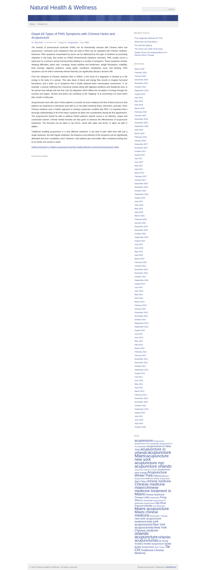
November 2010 (141, 402)
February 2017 (141, 176)
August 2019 (140, 94)
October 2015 (140, 234)
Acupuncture (73, 42)
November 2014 (141, 273)
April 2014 (139, 298)
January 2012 (140, 355)
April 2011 (139, 388)
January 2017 (140, 180)
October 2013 (140, 320)
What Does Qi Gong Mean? (146, 42)
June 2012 (139, 337)
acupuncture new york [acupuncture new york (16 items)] (152, 458)
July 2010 (139, 416)
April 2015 (139, 255)
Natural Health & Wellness (63, 7)
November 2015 (141, 230)
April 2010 (139, 423)
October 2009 (140, 427)
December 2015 (141, 226)
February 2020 (141, 72)
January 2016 (140, 223)
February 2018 (141, 137)
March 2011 (139, 391)
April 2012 (139, 345)
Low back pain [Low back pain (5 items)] (159, 506)
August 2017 (140, 155)
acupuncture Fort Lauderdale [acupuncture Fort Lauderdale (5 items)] (147, 444)
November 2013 (141, 316)
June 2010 (139, 420)
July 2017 (139, 158)
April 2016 (139, 212)
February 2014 (141, 305)
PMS (87, 42)
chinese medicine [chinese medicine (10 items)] (158, 481)
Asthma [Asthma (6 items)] (157, 476)
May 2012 (139, 341)
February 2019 (141, 112)
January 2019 (140, 115)
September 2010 (141, 409)
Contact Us (42, 24)
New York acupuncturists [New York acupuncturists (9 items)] (150, 526)
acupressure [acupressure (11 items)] (144, 440)
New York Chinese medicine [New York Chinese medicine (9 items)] (151, 529)
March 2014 (139, 302)
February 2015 (141, 262)
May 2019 (139, 101)
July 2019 (139, 98)
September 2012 (141, 327)
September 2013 (141, 323)
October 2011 (140, 366)
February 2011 (141, 395)
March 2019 (139, 108)
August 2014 (140, 284)
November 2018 (141, 123)
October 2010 (140, 405)
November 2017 (141, 148)
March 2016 (139, 216)
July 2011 (139, 377)
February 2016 (141, 219)
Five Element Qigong (143, 45)
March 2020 (139, 69)
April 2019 (139, 105)
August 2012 (140, 330)
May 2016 (139, 209)
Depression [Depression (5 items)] (155, 498)
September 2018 (141, 126)
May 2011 (139, 384)
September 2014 (141, 280)
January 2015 (140, 266)
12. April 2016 (37, 42)
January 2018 (140, 140)
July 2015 (139, 244)
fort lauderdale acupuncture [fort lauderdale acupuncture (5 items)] (152, 500)
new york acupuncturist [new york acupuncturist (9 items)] (147, 523)
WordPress (171, 567)
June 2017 (139, 162)
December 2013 (141, 312)
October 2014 (140, 277)
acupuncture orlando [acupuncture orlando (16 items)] (153, 466)
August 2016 (140, 198)
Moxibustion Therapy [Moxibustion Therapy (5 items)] (158, 516)
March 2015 (139, 259)
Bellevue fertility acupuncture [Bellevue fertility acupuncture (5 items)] (158, 478)
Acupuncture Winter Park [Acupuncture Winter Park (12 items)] (151, 473)
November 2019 (141, 83)
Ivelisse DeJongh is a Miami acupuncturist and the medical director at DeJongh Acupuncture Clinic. (75, 147)
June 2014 (139, 291)
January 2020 (140, 76)
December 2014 (141, 269)
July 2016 (139, 201)
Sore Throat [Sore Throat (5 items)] (159, 547)
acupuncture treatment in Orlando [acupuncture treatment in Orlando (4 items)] (146, 470)
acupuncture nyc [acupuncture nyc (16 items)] (149, 462)
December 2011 (141, 359)
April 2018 (139, 130)
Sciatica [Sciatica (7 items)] (139, 543)
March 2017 (139, 173)
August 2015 (140, 241)
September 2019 (141, 90)
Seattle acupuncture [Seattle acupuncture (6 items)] (154, 544)
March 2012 (139, 348)
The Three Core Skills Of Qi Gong (149, 49)
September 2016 (141, 194)
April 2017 (139, 169)
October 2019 (140, 87)
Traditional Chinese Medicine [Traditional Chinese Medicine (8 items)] (149, 552)
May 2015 (139, 251)
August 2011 (140, 373)
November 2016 (141, 187)
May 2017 (139, 166)
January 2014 (140, 309)
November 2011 (141, 362)
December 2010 (141, 398)
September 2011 (141, 370)
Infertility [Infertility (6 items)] (148, 506)
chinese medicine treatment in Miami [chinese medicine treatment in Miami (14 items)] (153, 490)
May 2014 (139, 294)
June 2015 (139, 248)
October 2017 (140, 151)
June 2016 (139, 205)
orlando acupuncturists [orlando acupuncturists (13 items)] (153, 538)
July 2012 (139, 334)
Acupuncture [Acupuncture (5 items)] (158, 441)
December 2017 (141, 144)
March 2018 (139, 133)
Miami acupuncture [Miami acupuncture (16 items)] (152, 508)
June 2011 (139, 380)
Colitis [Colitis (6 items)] (146, 497)
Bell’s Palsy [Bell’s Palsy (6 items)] (140, 481)
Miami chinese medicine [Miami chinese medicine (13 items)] (146, 513)
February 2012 (141, 352)
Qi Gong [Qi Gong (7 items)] (163, 540)
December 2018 (141, 119)
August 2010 (140, 413)
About (32, 24)
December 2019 (141, 80)
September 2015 (141, 237)
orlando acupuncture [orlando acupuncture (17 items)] (146, 535)
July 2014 (139, 287)
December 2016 (141, 183)
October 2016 (140, 191)
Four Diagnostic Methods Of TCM (148, 38)
